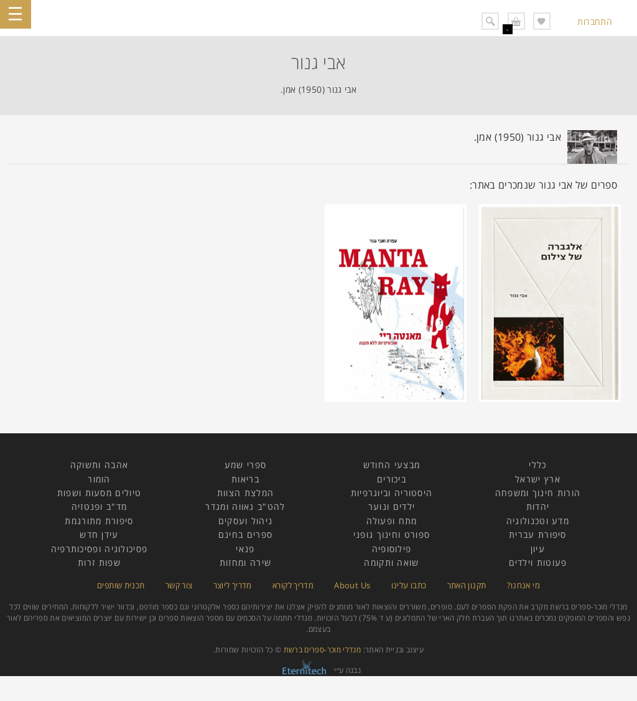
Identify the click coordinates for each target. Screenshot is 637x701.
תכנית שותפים (120, 585)
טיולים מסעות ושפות (99, 493)
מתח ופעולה (391, 521)
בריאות (245, 479)
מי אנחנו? (523, 585)
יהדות (538, 506)
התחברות (594, 21)
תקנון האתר (466, 585)
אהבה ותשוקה (99, 465)
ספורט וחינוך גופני (391, 534)
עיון (538, 549)
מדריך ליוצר (232, 585)
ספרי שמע (245, 465)
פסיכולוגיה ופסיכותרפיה (99, 549)
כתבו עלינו (409, 585)
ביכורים (391, 479)
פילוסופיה (392, 549)
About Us (352, 585)
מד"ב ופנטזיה (100, 506)
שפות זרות (99, 562)
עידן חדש (99, 534)
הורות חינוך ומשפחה (537, 493)
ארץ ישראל (537, 479)
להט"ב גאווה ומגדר (245, 506)
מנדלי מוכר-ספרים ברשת (322, 649)
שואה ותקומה (391, 562)
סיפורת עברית (538, 534)
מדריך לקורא (293, 585)
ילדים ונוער (391, 506)
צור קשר (179, 585)
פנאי (245, 549)
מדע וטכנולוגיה (537, 521)
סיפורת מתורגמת (99, 521)
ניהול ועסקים (245, 521)
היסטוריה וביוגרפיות (392, 493)
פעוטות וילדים (538, 562)
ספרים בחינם (245, 534)
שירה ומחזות (245, 562)
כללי (537, 465)
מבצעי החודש (391, 465)
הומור (99, 479)
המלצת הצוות (245, 493)
